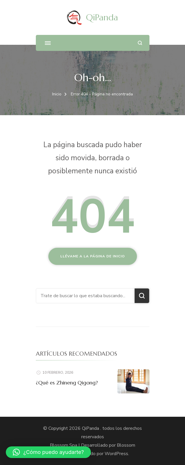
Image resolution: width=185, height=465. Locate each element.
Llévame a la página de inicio (92, 256)
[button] (48, 452)
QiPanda (102, 17)
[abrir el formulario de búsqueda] (140, 42)
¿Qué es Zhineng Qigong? (67, 382)
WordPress (116, 453)
